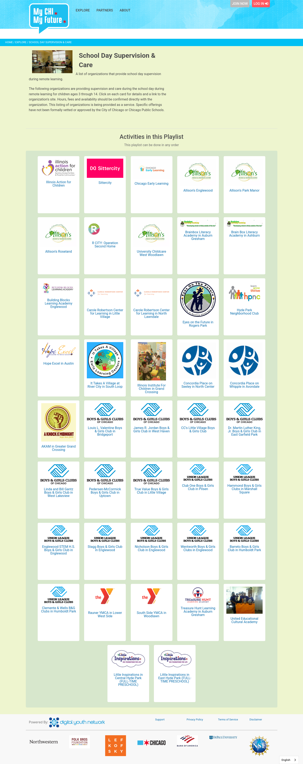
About (125, 10)
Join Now (240, 4)
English (286, 759)
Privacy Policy (195, 719)
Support (160, 719)
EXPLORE (20, 42)
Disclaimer (255, 719)
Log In (261, 4)
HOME (9, 42)
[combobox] (289, 760)
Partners (104, 10)
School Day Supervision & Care (50, 42)
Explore (83, 10)
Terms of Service (228, 719)
